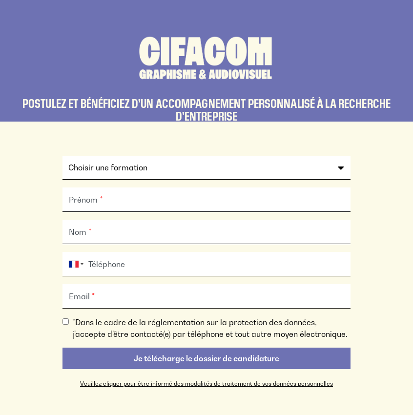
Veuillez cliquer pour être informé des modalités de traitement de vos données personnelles (206, 383)
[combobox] (74, 264)
